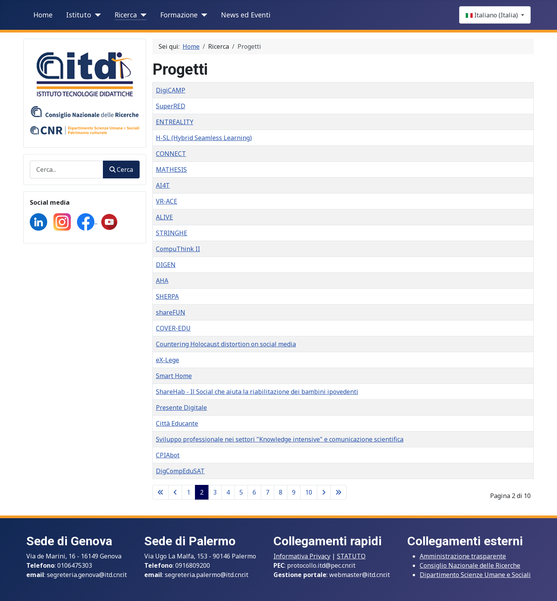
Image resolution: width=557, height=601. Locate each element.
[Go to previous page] (175, 492)
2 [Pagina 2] (201, 492)
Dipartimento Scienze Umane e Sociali (475, 574)
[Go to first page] (160, 492)
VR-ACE (166, 201)
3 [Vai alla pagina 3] (215, 492)
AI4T (163, 185)
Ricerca (125, 14)
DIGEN (166, 264)
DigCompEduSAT (180, 471)
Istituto (78, 14)
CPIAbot (167, 455)
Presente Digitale (181, 407)
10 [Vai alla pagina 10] (308, 492)
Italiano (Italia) (492, 15)
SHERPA (167, 296)
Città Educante (177, 423)
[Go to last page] (338, 492)
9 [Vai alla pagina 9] (294, 492)
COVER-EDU (173, 328)
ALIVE (164, 217)
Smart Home (174, 376)
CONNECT (171, 153)
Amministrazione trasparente (463, 556)
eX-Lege (167, 360)
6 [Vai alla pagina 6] (254, 492)
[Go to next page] (324, 492)
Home (43, 14)
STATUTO (351, 556)
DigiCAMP (170, 90)
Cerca (121, 169)
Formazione (179, 14)
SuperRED (170, 106)
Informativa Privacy (301, 556)
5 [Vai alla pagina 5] (241, 492)
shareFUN (170, 312)
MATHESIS (171, 169)
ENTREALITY (174, 122)
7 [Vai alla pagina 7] (267, 492)
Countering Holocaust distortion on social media (226, 344)
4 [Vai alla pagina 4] (228, 492)
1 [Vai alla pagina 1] (188, 492)
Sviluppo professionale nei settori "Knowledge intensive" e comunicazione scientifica (279, 439)
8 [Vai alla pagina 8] (280, 492)
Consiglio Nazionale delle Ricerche (470, 565)
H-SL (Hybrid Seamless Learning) (204, 138)
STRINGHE (171, 233)
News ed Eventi (245, 14)
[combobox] (66, 169)
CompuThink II (178, 249)
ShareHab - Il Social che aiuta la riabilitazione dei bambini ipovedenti (257, 391)
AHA (162, 280)
